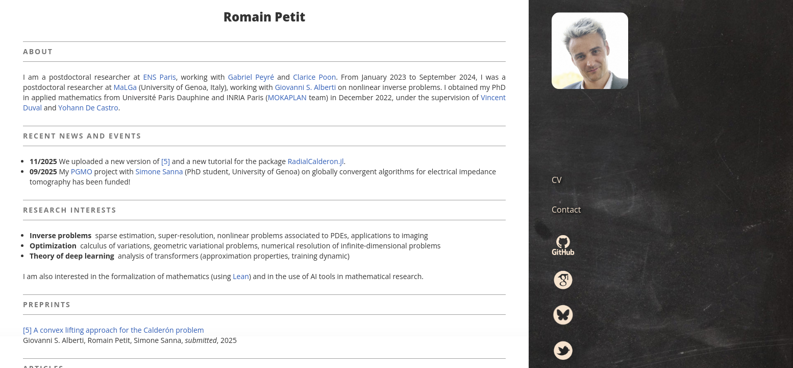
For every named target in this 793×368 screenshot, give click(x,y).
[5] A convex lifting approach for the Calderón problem (113, 330)
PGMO (81, 171)
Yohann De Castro (88, 107)
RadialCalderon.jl (316, 161)
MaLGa (125, 87)
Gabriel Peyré (251, 77)
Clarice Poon (314, 77)
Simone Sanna (159, 171)
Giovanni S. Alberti (305, 87)
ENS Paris (159, 77)
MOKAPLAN (287, 97)
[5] (165, 161)
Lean (241, 276)
